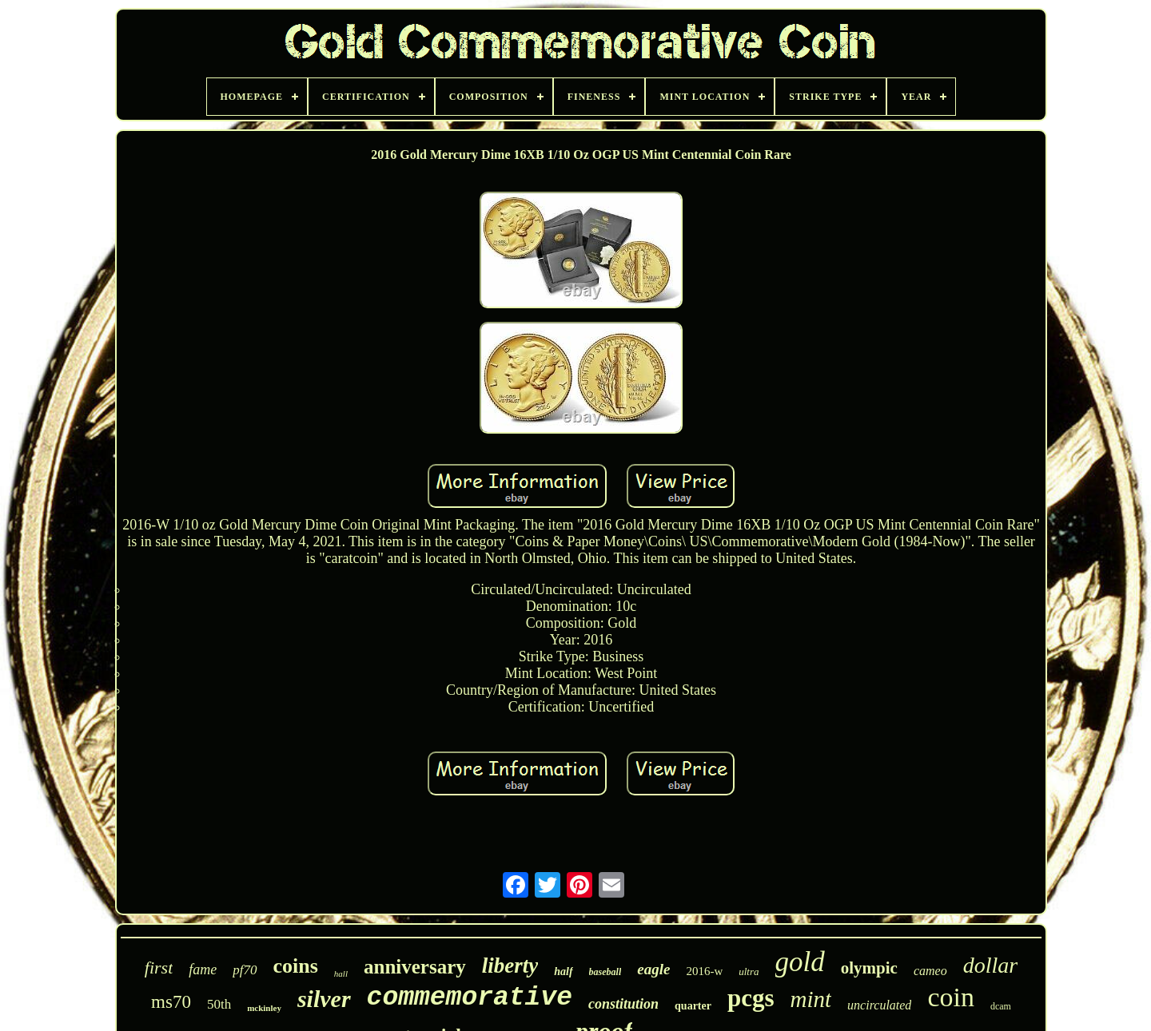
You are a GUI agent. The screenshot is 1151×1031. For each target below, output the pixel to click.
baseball (605, 971)
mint (811, 999)
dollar (990, 965)
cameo (930, 970)
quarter (693, 1006)
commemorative (469, 998)
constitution (623, 1004)
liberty (510, 965)
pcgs (751, 998)
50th (219, 1004)
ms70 (171, 1002)
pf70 (245, 969)
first (159, 967)
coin (950, 997)
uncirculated (879, 1005)
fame (203, 969)
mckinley (264, 1008)
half (563, 971)
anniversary (415, 966)
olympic (869, 967)
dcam (1000, 1006)
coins (295, 965)
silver (324, 998)
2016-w (704, 971)
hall (341, 973)
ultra (749, 971)
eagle (653, 969)
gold (800, 961)
